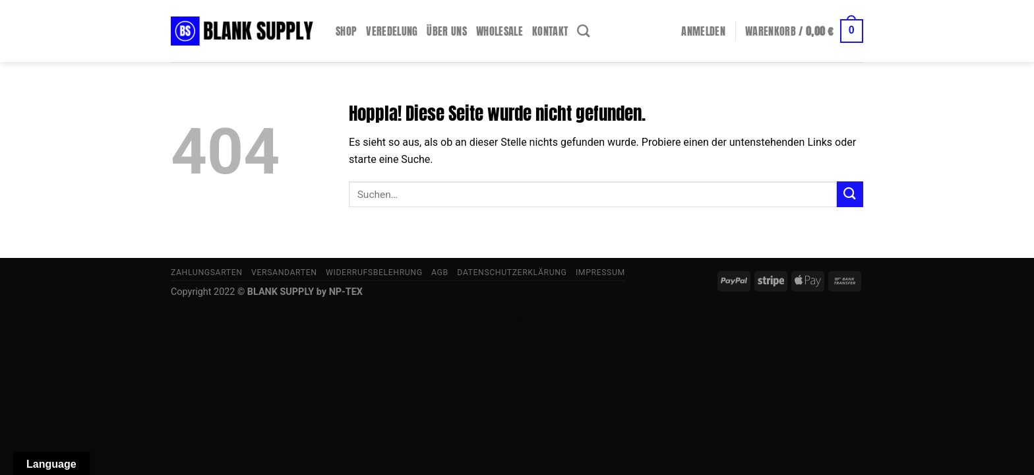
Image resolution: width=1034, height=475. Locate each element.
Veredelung (391, 31)
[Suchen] (583, 30)
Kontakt (550, 31)
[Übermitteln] (850, 194)
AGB (439, 272)
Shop (346, 31)
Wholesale (499, 31)
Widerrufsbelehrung (374, 272)
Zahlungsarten (207, 272)
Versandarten (284, 272)
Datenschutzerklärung (511, 272)
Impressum (600, 272)
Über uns (447, 31)
